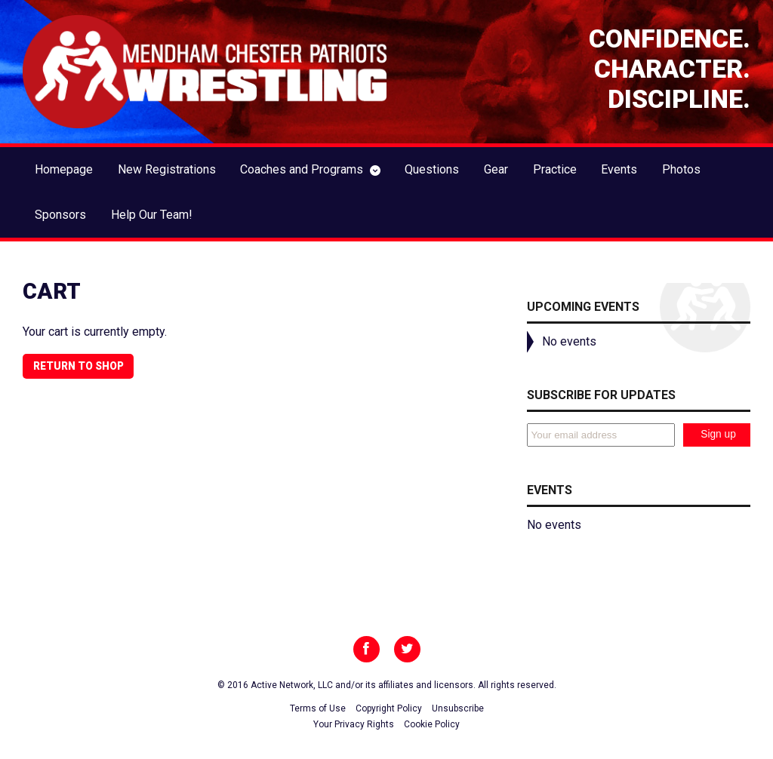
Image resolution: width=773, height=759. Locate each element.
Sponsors (60, 214)
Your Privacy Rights (353, 724)
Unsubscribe (458, 708)
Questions (432, 169)
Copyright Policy (389, 708)
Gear (496, 169)
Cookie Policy (432, 724)
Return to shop (78, 366)
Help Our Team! (151, 214)
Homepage (64, 169)
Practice (555, 169)
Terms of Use (318, 708)
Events (619, 169)
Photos (681, 169)
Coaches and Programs (301, 169)
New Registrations (167, 169)
